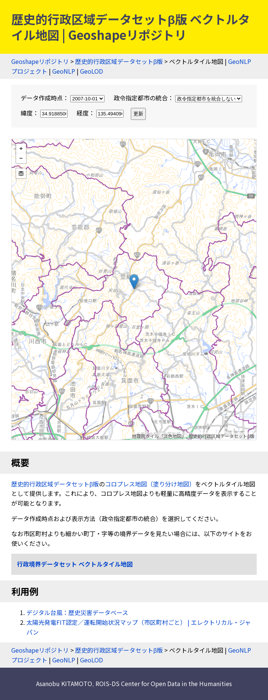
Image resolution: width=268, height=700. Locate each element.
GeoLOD (91, 71)
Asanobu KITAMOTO (64, 683)
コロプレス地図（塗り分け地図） (150, 483)
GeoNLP (63, 71)
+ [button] (21, 148)
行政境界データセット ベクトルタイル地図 (75, 563)
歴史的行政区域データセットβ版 (119, 61)
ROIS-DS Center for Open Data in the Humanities (163, 683)
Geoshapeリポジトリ (40, 61)
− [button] (21, 158)
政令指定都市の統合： (178, 97)
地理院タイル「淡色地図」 (159, 436)
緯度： (45, 112)
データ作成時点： (63, 97)
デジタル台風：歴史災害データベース (77, 612)
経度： (101, 112)
